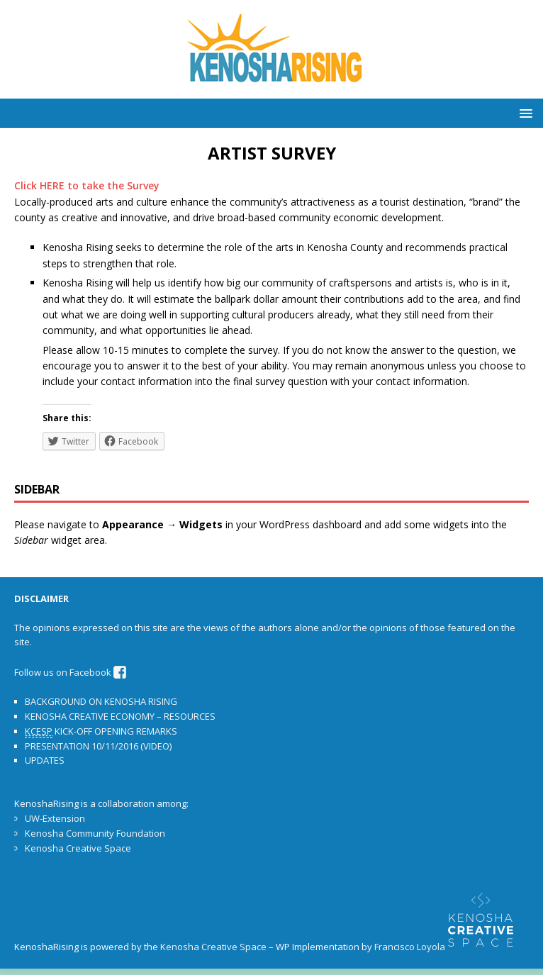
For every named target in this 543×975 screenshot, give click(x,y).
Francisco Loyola (409, 947)
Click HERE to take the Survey (86, 185)
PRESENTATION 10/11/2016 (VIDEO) (98, 746)
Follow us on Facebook (70, 672)
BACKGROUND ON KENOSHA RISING (101, 701)
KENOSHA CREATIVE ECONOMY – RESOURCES (120, 716)
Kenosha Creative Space (78, 848)
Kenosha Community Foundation (95, 833)
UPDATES (45, 760)
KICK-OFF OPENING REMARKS (101, 731)
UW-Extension (55, 818)
